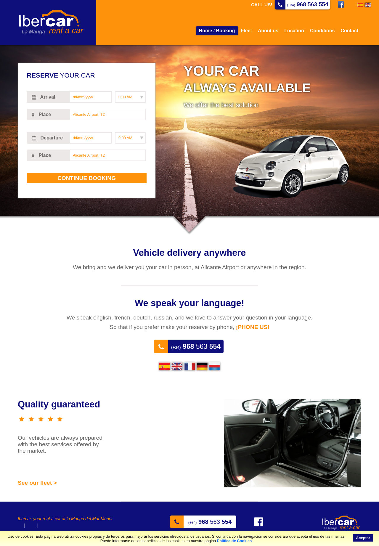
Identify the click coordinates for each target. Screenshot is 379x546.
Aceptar (363, 538)
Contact (349, 30)
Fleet (246, 30)
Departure (46, 138)
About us (268, 30)
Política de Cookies (234, 541)
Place (40, 114)
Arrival (42, 97)
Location (294, 30)
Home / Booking (217, 30)
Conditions (322, 30)
